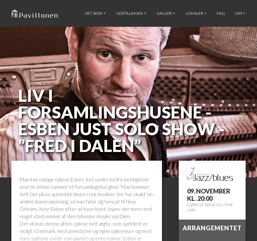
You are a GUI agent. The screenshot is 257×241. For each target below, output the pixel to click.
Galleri (166, 13)
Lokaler (196, 13)
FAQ (221, 13)
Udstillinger (131, 13)
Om (240, 13)
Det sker (95, 13)
